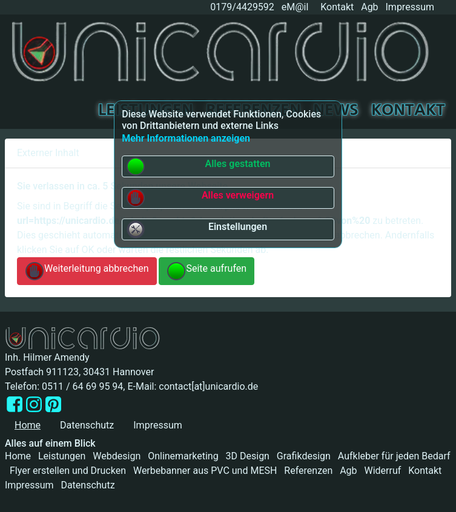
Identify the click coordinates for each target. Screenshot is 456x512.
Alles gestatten (198, 166)
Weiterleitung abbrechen (87, 271)
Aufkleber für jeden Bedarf (394, 456)
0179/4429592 (241, 7)
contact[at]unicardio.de (208, 386)
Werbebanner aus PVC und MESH (205, 470)
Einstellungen (196, 229)
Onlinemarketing (183, 456)
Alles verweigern (200, 198)
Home (18, 456)
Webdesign (116, 456)
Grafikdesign (304, 456)
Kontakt (337, 7)
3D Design (247, 456)
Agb (369, 7)
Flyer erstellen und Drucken (68, 470)
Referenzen (308, 470)
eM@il (295, 7)
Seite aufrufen (206, 271)
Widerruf (382, 470)
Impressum (410, 7)
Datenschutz (87, 425)
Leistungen (61, 456)
